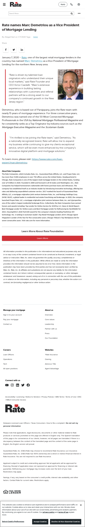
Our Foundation (51, 338)
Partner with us (51, 329)
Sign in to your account (12, 315)
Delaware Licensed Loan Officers (16, 423)
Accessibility (10, 397)
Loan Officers (8, 355)
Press (47, 333)
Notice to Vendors (33, 397)
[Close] (81, 505)
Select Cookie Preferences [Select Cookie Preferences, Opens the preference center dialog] (13, 522)
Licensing (20, 397)
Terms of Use (71, 397)
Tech (5, 364)
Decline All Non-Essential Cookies (65, 522)
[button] (4, 4)
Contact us (7, 324)
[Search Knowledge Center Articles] (41, 13)
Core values (50, 319)
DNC (79, 397)
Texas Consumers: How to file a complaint (48, 423)
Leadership (49, 324)
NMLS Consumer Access (16, 400)
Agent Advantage (52, 368)
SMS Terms (59, 397)
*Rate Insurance (51, 355)
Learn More (42, 238)
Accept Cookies (40, 522)
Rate (24, 57)
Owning (48, 359)
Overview (49, 315)
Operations (7, 359)
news (35, 37)
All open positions (10, 368)
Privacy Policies (48, 397)
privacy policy (49, 512)
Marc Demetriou (33, 61)
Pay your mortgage (10, 319)
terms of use (63, 512)
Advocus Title (50, 364)
